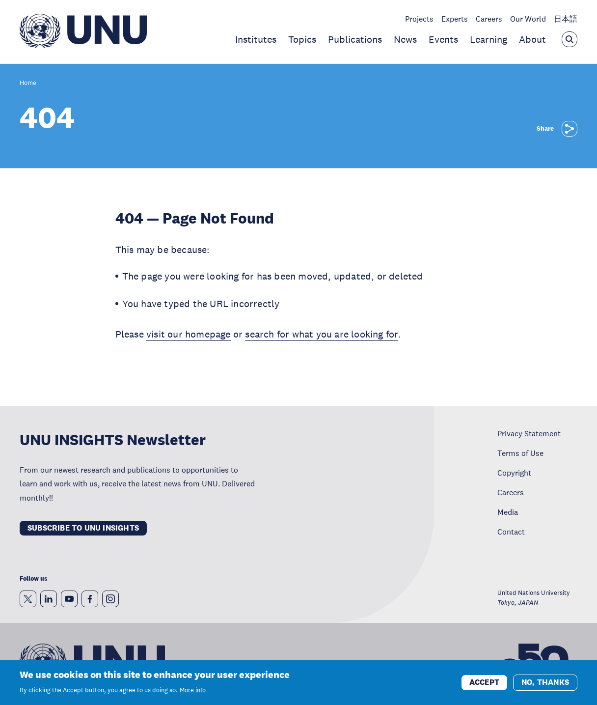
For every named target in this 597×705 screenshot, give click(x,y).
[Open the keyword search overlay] (569, 39)
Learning (488, 39)
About (532, 39)
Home (28, 83)
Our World (528, 19)
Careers (489, 19)
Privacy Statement (529, 433)
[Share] (569, 129)
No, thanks (545, 685)
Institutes (255, 39)
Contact (511, 531)
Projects (419, 19)
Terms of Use (520, 453)
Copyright (514, 473)
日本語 (565, 19)
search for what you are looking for (321, 334)
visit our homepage (188, 334)
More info (193, 694)
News (405, 39)
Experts (454, 19)
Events (443, 39)
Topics (302, 39)
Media (507, 512)
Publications (355, 39)
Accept (484, 685)
